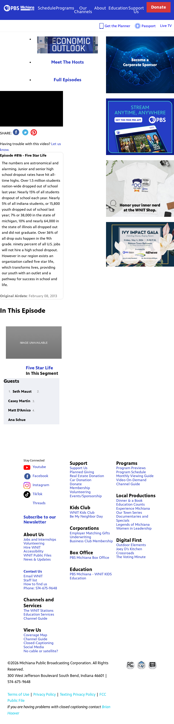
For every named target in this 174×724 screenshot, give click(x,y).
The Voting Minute (131, 557)
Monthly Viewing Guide (135, 476)
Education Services (39, 614)
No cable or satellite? (41, 651)
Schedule (47, 8)
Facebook (40, 476)
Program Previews (131, 468)
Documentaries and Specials (132, 518)
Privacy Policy (44, 694)
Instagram (41, 485)
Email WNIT (33, 576)
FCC (130, 664)
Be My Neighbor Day (86, 516)
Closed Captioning (152, 664)
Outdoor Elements (131, 545)
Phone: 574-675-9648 (40, 588)
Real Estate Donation (87, 476)
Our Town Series (129, 512)
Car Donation (80, 480)
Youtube (39, 467)
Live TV (166, 26)
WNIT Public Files (37, 555)
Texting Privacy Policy (77, 694)
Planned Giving (82, 472)
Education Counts (130, 504)
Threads (39, 503)
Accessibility (34, 551)
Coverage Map (35, 635)
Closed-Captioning (38, 643)
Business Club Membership (91, 541)
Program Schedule (131, 472)
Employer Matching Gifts (90, 533)
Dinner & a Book (129, 500)
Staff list (30, 580)
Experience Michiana (133, 508)
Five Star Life (39, 367)
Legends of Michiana (133, 524)
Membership (80, 488)
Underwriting (80, 537)
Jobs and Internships (40, 539)
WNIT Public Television (19, 8)
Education (118, 8)
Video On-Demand (131, 480)
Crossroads (125, 553)
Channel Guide (35, 618)
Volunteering (34, 543)
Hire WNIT (32, 547)
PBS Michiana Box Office (89, 557)
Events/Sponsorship (86, 496)
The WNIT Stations (38, 610)
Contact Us (33, 571)
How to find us (35, 584)
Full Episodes (67, 79)
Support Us (136, 9)
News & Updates (37, 559)
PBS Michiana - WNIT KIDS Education (91, 576)
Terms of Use (18, 694)
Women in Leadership (134, 528)
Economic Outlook (68, 44)
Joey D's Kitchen (129, 549)
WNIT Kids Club (82, 512)
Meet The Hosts (67, 62)
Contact (141, 664)
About (100, 8)
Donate (158, 7)
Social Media (34, 647)
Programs (65, 8)
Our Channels (83, 9)
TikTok (37, 494)
